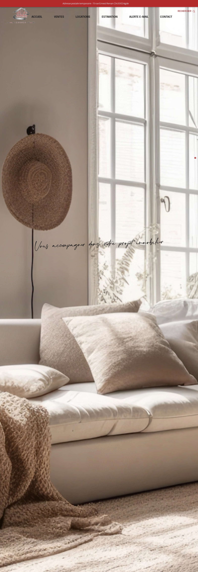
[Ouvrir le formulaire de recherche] (186, 11)
